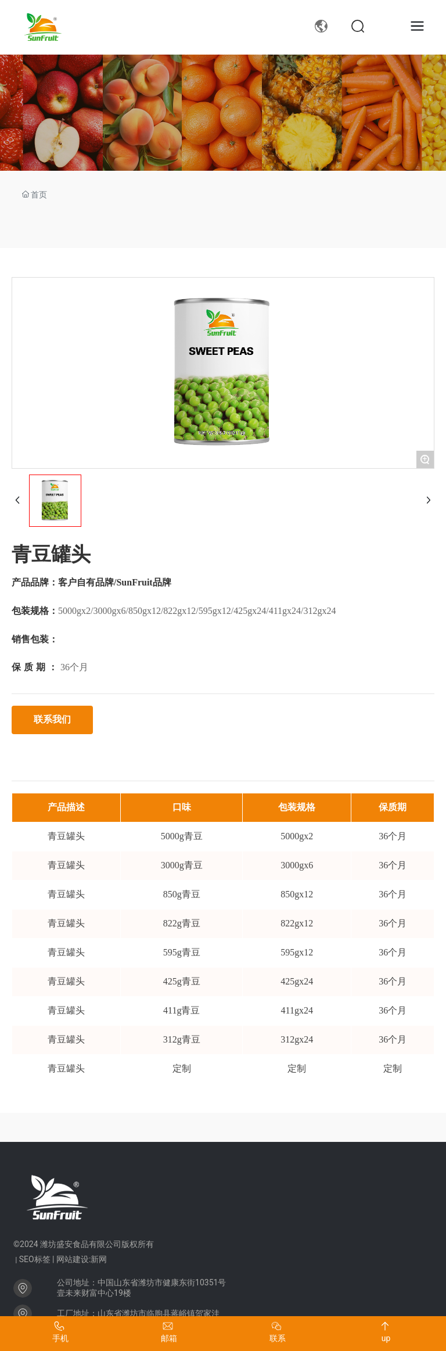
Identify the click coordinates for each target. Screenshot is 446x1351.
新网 (99, 1259)
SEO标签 (35, 1259)
